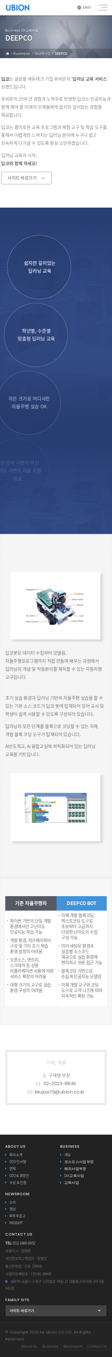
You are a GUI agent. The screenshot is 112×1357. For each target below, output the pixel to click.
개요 (67, 1155)
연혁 (12, 1168)
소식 (12, 1202)
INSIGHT (16, 1223)
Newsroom (72, 1346)
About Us (29, 1346)
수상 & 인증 (18, 1182)
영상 (12, 1209)
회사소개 (15, 1155)
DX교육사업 (74, 1175)
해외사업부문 (75, 1168)
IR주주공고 (17, 1216)
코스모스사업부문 (79, 1161)
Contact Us (97, 1346)
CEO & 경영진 (19, 1175)
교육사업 (71, 1182)
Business (21, 53)
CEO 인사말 (17, 1162)
